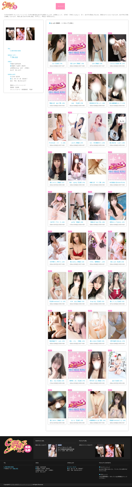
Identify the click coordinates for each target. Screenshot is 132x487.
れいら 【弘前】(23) (77, 420)
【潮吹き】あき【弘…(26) (97, 222)
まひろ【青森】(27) (77, 143)
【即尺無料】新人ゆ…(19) (117, 341)
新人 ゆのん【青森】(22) (57, 420)
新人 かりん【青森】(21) (57, 182)
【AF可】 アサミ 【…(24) (57, 222)
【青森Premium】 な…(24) (117, 420)
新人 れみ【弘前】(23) (57, 381)
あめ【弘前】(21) (117, 381)
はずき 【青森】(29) (77, 222)
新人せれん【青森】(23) (77, 262)
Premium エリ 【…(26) (57, 143)
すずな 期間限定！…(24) (97, 262)
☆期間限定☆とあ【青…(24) (97, 420)
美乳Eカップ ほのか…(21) (117, 222)
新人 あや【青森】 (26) (77, 63)
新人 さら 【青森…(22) (77, 341)
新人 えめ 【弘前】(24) (117, 262)
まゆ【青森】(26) (97, 63)
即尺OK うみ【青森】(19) (97, 381)
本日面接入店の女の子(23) (117, 182)
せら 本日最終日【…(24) (97, 143)
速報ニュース (104, 474)
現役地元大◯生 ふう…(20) (97, 103)
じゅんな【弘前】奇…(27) (117, 63)
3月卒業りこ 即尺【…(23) (57, 262)
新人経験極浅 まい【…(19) (117, 103)
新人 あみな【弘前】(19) (77, 182)
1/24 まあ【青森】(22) (77, 301)
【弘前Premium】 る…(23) (57, 301)
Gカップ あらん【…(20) (65, 447)
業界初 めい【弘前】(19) (77, 381)
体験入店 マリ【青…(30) (97, 182)
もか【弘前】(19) (57, 63)
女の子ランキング (105, 467)
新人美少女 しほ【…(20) (117, 143)
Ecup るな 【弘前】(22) (97, 301)
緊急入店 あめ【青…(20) (57, 103)
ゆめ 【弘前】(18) (77, 103)
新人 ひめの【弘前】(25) (97, 341)
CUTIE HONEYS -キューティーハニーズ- (21, 484)
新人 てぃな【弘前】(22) (117, 301)
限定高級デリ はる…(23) (57, 341)
